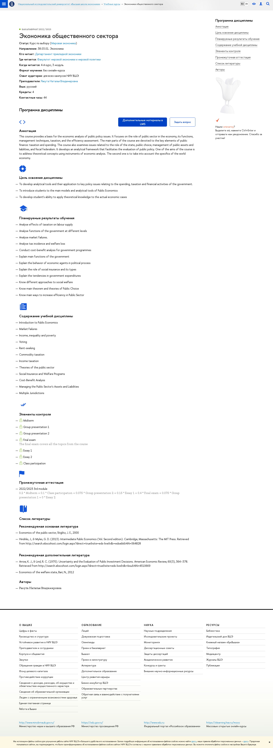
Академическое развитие (158, 659)
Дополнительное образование (99, 671)
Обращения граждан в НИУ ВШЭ (37, 665)
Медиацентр (213, 654)
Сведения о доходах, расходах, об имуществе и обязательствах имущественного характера (46, 684)
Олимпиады (88, 642)
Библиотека (213, 630)
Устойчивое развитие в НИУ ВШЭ (38, 642)
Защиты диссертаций (156, 654)
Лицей (85, 630)
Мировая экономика (63, 43)
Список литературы (227, 63)
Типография (213, 648)
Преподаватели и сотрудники (36, 648)
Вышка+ (85, 654)
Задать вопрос (182, 122)
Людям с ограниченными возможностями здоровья (48, 697)
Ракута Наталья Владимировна (59, 81)
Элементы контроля (227, 51)
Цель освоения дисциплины (232, 32)
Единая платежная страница (35, 703)
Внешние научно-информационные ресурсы (168, 671)
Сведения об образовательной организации (44, 691)
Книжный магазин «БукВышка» (223, 642)
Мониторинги (152, 642)
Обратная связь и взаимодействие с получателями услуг (110, 696)
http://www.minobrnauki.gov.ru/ (36, 722)
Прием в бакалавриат (93, 648)
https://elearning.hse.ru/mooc (223, 722)
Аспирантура (88, 665)
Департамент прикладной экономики (58, 54)
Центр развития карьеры (95, 677)
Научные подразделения (158, 630)
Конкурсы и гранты (155, 665)
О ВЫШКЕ (25, 625)
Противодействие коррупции (36, 677)
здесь (193, 741)
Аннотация (221, 26)
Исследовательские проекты (160, 636)
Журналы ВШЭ (214, 659)
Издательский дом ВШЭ (219, 636)
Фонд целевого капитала (33, 671)
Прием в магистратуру (94, 659)
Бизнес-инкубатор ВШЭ (94, 682)
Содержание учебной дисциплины (236, 45)
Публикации (213, 665)
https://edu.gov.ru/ (92, 722)
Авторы (220, 69)
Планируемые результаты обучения (237, 39)
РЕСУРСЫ (213, 625)
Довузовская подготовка (95, 636)
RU (242, 4)
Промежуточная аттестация (233, 57)
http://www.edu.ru (154, 722)
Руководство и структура (33, 636)
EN (246, 4)
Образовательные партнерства (99, 688)
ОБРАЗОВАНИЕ (91, 625)
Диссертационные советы (159, 648)
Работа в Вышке (28, 709)
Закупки (23, 659)
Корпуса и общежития (31, 654)
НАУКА (149, 625)
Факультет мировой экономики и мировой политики (69, 59)
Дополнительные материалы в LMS (143, 122)
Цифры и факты (28, 630)
